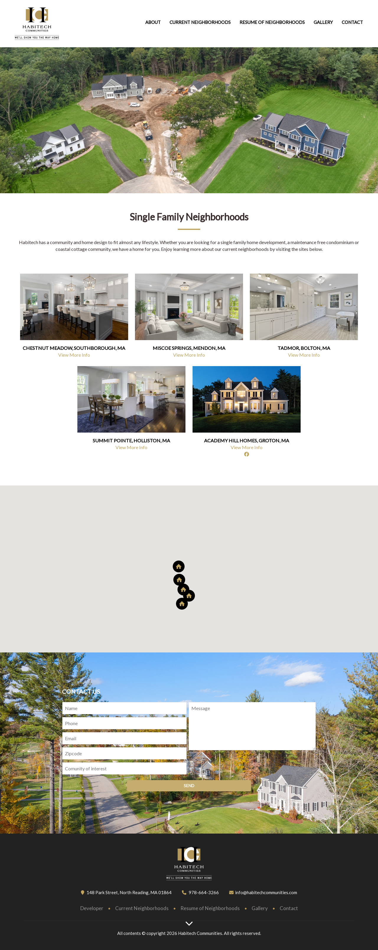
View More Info (74, 355)
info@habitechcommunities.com (266, 892)
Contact (352, 22)
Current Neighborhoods (200, 22)
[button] (189, 596)
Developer (91, 908)
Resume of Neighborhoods (210, 908)
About (153, 22)
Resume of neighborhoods (272, 22)
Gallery (323, 22)
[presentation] (233, 765)
